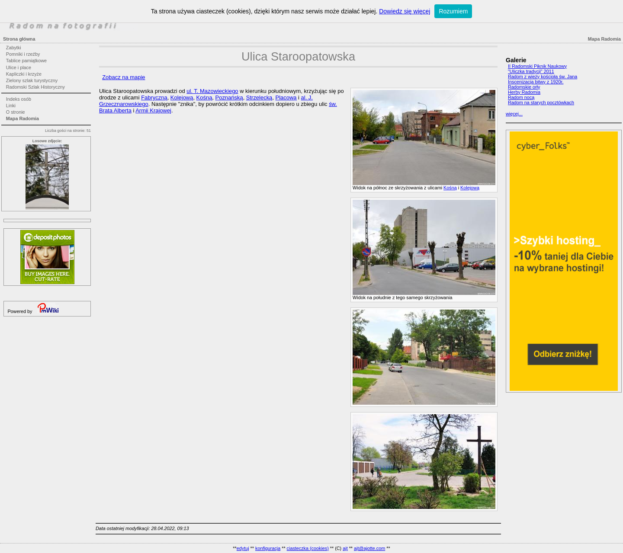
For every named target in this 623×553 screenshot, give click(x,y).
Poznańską (229, 97)
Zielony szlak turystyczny (32, 80)
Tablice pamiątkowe (26, 60)
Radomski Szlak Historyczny (35, 87)
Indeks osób (18, 99)
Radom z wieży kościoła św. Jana (542, 76)
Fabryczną (154, 97)
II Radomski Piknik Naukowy (537, 66)
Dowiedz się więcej (404, 11)
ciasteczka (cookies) (308, 548)
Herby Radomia (524, 92)
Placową (286, 97)
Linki (11, 105)
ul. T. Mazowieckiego (212, 91)
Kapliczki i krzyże (24, 74)
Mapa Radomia (22, 118)
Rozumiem (453, 11)
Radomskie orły (524, 87)
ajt (345, 548)
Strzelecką (259, 97)
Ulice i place (18, 67)
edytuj (243, 548)
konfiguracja (267, 548)
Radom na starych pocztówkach (541, 102)
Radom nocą (521, 97)
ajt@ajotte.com (369, 548)
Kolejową (469, 187)
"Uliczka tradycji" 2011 (531, 71)
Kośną (450, 187)
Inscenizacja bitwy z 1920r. (535, 81)
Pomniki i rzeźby (23, 54)
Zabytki (13, 47)
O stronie (15, 112)
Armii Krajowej (153, 110)
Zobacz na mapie (123, 77)
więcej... (514, 113)
